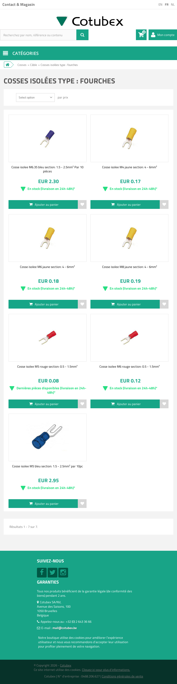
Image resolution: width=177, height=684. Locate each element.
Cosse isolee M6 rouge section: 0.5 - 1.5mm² (129, 366)
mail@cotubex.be (65, 627)
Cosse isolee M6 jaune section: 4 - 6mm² (47, 266)
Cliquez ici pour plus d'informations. (106, 669)
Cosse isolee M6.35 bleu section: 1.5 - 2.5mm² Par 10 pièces (47, 169)
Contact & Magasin (18, 4)
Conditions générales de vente (122, 676)
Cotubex (65, 665)
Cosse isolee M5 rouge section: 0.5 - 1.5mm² (47, 366)
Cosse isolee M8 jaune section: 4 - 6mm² (129, 266)
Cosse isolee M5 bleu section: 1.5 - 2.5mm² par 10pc (47, 466)
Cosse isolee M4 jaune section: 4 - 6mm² (129, 167)
